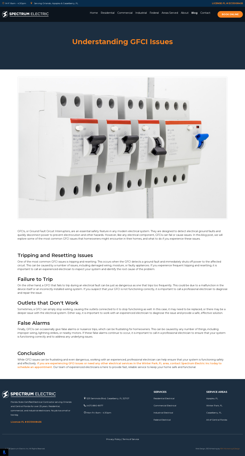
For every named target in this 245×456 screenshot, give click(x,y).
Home (94, 12)
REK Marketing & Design (230, 449)
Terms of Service (130, 439)
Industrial (141, 12)
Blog (194, 12)
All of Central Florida (216, 419)
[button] (107, 17)
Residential (107, 12)
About (185, 12)
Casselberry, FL (214, 412)
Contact (205, 12)
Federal (154, 12)
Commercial (124, 12)
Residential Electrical (164, 398)
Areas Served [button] (170, 12)
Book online (230, 14)
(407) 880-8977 (93, 405)
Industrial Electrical (163, 412)
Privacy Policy (113, 439)
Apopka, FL (212, 398)
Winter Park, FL (214, 405)
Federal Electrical (162, 419)
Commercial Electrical (165, 405)
